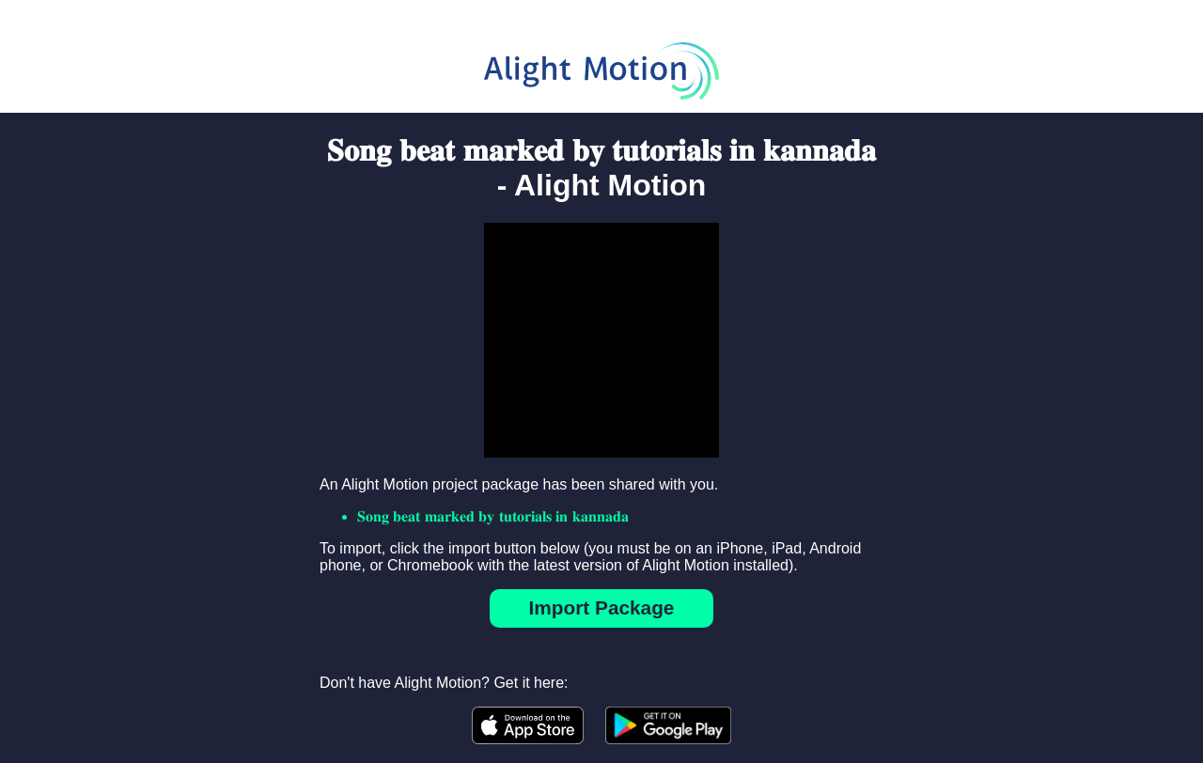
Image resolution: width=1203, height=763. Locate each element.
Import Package (602, 607)
